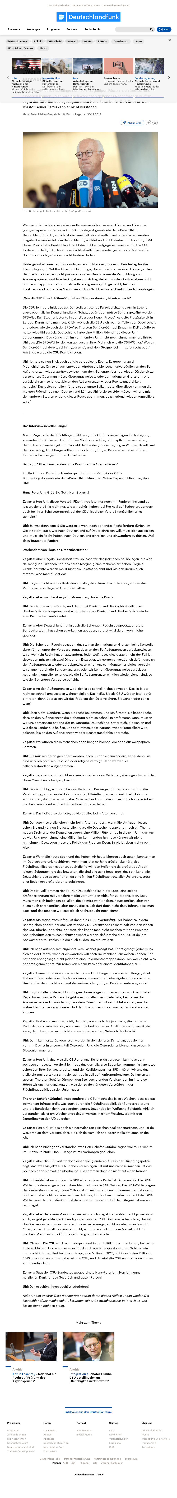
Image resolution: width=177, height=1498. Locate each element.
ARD (65, 1462)
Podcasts (72, 29)
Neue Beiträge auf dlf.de (21, 1446)
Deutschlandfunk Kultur (86, 5)
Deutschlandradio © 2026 (88, 1474)
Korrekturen (148, 1446)
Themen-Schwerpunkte (20, 1451)
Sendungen (33, 29)
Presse (145, 1434)
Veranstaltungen (118, 1438)
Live (164, 29)
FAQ (111, 1430)
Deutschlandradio (58, 5)
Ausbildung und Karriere (156, 1438)
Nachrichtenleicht (17, 1442)
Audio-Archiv (92, 29)
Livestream (49, 1430)
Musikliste (115, 1442)
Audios (47, 1434)
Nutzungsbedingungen (107, 1458)
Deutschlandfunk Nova (116, 5)
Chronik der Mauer (112, 1462)
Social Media (84, 1434)
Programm (53, 29)
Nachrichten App (53, 1446)
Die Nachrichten (16, 1438)
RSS (111, 1446)
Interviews (25, 40)
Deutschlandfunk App (56, 1442)
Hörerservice (84, 1430)
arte (95, 1462)
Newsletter (115, 1434)
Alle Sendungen (16, 1434)
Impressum (131, 1458)
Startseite (11, 40)
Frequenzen (50, 1451)
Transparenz (149, 1442)
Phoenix (84, 1462)
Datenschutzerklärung (77, 1458)
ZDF (73, 1462)
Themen (13, 29)
